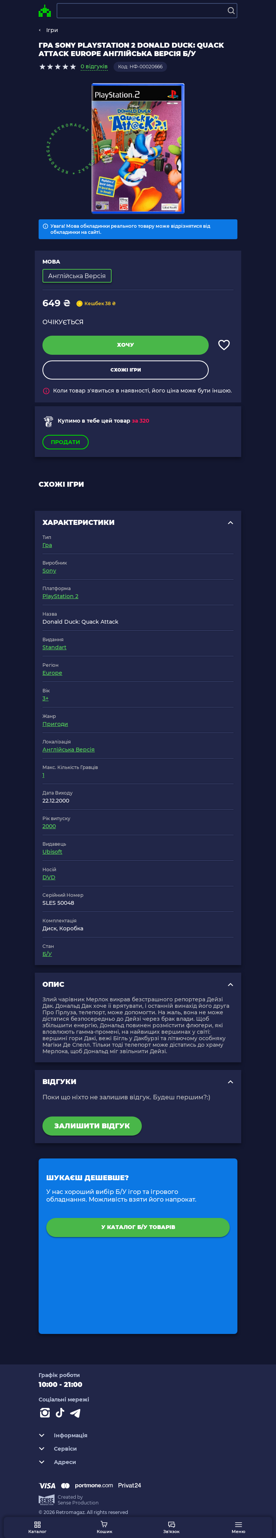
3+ (45, 698)
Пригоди (55, 724)
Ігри (52, 30)
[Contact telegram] (76, 1414)
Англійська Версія (68, 749)
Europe (52, 672)
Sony (49, 570)
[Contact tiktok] (61, 1414)
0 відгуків (94, 66)
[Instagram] (46, 1414)
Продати (65, 442)
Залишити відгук (92, 1126)
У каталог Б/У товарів (138, 1227)
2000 (49, 826)
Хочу (125, 344)
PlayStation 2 (60, 596)
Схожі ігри (125, 370)
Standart (54, 647)
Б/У (47, 954)
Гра (47, 545)
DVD (48, 877)
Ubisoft (52, 851)
